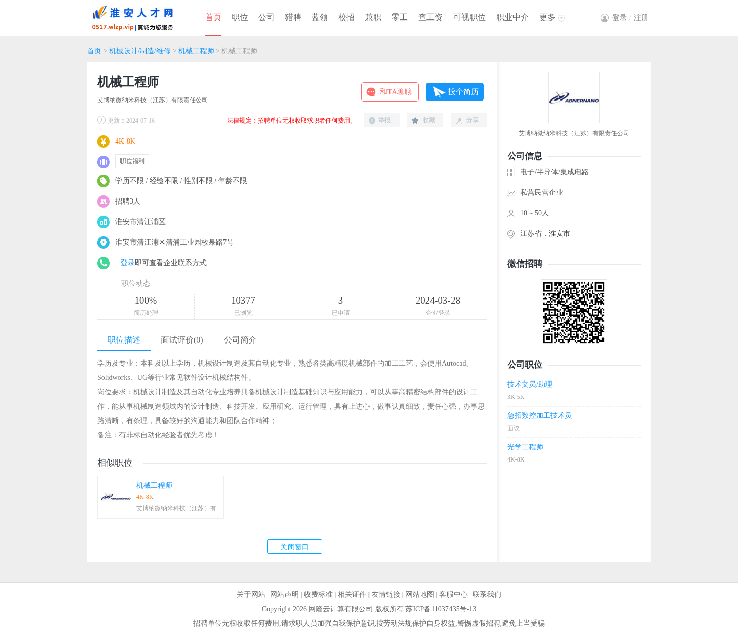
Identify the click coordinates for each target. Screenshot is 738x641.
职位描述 (124, 339)
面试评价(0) (182, 339)
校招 (346, 17)
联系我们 (487, 594)
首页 (213, 17)
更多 (547, 17)
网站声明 (284, 594)
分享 (472, 120)
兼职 (373, 17)
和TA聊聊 (396, 92)
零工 (400, 17)
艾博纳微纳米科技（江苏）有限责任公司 (152, 100)
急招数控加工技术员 (539, 415)
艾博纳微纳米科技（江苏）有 (176, 508)
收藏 (429, 120)
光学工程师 (525, 447)
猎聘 (293, 17)
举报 (384, 120)
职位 (240, 17)
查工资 (430, 17)
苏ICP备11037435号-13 (440, 609)
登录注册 (630, 18)
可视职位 (469, 17)
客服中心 (453, 594)
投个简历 (463, 92)
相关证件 (352, 594)
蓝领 (320, 17)
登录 (127, 263)
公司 (266, 17)
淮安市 (559, 233)
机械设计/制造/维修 (140, 51)
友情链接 (386, 594)
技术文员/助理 (529, 384)
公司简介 (240, 339)
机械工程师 (196, 51)
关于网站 (251, 594)
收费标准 (318, 594)
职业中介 (512, 17)
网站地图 (419, 594)
